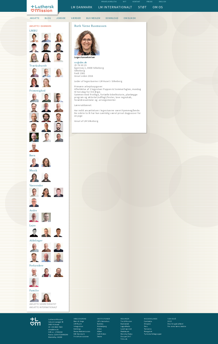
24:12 (170, 321)
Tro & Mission (126, 321)
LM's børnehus (103, 321)
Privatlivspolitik (109, 2)
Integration (78, 326)
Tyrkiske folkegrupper (153, 334)
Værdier (76, 18)
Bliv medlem (93, 18)
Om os (158, 7)
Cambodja (148, 321)
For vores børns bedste (177, 326)
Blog (48, 18)
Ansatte (35, 18)
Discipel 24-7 (126, 336)
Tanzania (147, 329)
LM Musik (78, 324)
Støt (142, 7)
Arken (99, 329)
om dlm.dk (130, 18)
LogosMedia (125, 326)
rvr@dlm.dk (80, 62)
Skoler (99, 336)
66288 (59, 337)
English (162, 2)
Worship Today (126, 334)
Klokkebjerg (102, 326)
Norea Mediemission (82, 331)
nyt (124, 2)
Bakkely (100, 324)
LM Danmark (81, 7)
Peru (146, 326)
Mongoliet (148, 331)
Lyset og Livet (126, 329)
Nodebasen (125, 331)
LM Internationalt (115, 7)
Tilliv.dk (124, 339)
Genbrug (77, 329)
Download (112, 18)
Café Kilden (101, 334)
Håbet (99, 331)
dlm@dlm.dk (53, 329)
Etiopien (147, 324)
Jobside (61, 18)
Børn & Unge (79, 321)
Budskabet (125, 324)
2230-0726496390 (61, 335)
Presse (149, 2)
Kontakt (136, 2)
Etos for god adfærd (175, 324)
